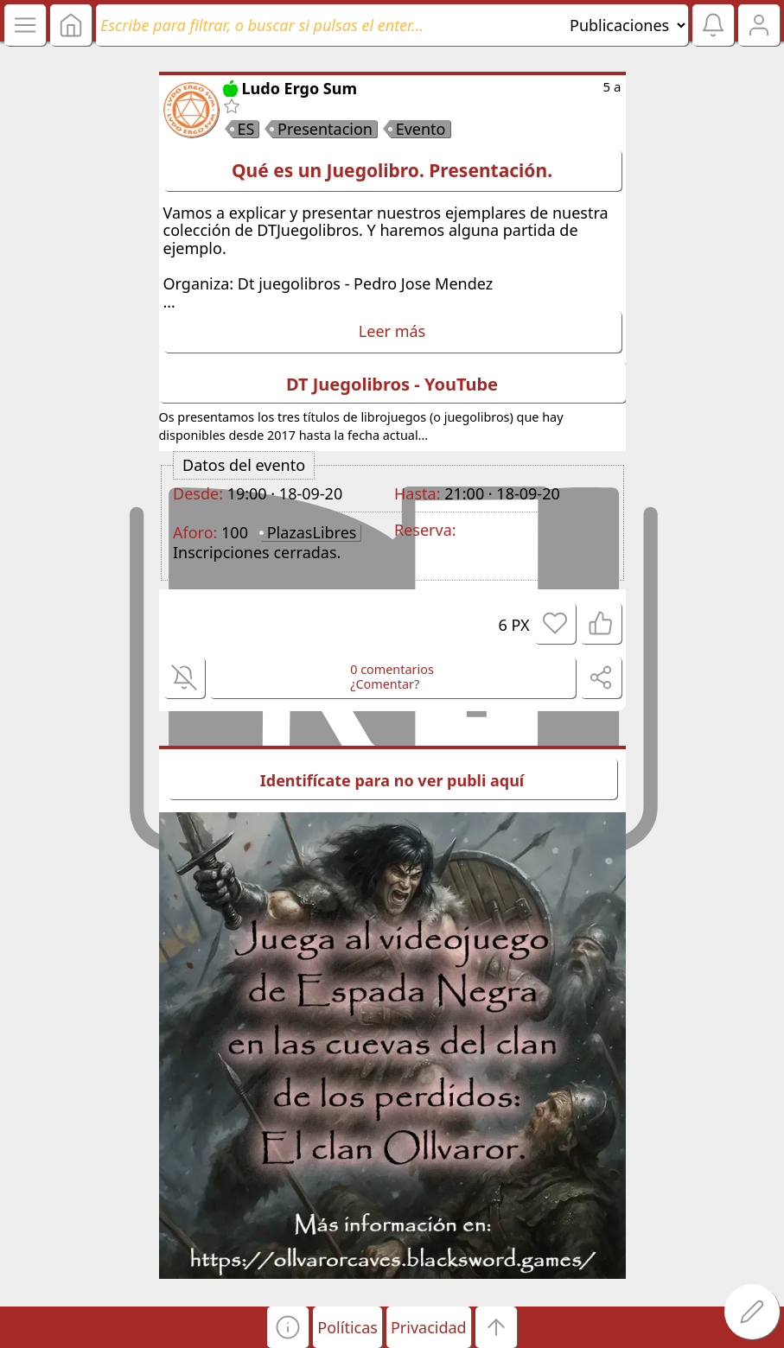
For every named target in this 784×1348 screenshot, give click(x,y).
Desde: (198, 493)
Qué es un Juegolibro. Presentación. (392, 170)
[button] (288, 1327)
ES (246, 128)
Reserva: (425, 529)
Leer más (392, 331)
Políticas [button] (347, 1327)
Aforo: (195, 532)
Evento (421, 128)
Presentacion (325, 128)
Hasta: (417, 493)
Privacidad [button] (429, 1327)
